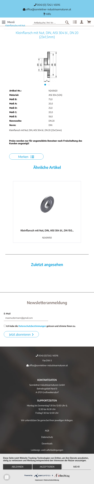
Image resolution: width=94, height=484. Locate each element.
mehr (76, 466)
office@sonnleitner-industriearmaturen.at (48, 9)
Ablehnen (17, 466)
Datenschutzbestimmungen (32, 326)
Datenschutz (47, 437)
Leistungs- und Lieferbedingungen (47, 450)
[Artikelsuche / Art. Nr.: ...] (51, 22)
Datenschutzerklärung (51, 480)
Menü (8, 22)
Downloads (47, 443)
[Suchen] (67, 22)
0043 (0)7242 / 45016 (47, 355)
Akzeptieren (47, 466)
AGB (47, 430)
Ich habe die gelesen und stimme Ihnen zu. (40, 326)
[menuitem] (8, 22)
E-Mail (7, 313)
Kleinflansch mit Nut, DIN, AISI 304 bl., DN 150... (47, 230)
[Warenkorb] (89, 22)
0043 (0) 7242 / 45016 (47, 4)
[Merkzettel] (74, 22)
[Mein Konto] (82, 22)
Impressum (39, 480)
